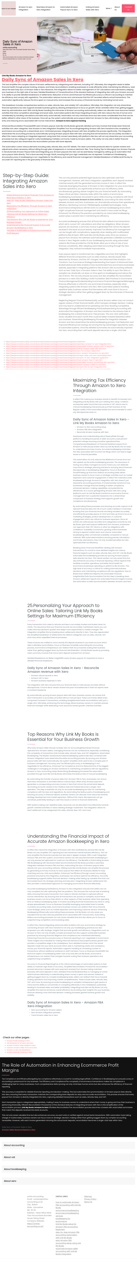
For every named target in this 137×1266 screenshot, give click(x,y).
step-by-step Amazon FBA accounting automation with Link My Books (67, 1235)
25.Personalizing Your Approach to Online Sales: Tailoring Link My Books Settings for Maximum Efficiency (28, 214)
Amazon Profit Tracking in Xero (18, 1041)
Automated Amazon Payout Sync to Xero (69, 8)
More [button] (108, 8)
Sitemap (88, 1196)
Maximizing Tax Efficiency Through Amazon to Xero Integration (34, 378)
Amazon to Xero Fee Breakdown (19, 1050)
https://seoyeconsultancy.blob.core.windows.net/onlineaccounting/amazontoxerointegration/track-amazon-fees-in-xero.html (54, 360)
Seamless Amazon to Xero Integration (46, 8)
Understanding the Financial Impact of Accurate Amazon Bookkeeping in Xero (28, 226)
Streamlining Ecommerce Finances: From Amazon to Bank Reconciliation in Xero (30, 196)
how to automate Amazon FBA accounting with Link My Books (68, 1205)
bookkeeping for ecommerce (63, 1220)
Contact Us (128, 8)
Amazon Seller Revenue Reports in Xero (18, 1129)
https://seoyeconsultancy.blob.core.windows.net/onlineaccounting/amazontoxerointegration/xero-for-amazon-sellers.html (53, 351)
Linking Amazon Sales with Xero (92, 8)
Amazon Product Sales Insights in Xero (21, 1045)
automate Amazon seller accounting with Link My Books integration (67, 1251)
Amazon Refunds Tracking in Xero (19, 1052)
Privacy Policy (90, 1199)
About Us (117, 8)
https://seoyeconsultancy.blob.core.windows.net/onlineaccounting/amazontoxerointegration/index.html (45, 342)
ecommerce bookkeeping (67, 1210)
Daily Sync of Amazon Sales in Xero (42, 79)
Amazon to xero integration (25, 8)
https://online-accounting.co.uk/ (35, 1225)
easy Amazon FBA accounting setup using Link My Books (68, 1243)
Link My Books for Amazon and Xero (20, 1043)
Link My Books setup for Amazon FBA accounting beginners (67, 1227)
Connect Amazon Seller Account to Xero (22, 1048)
